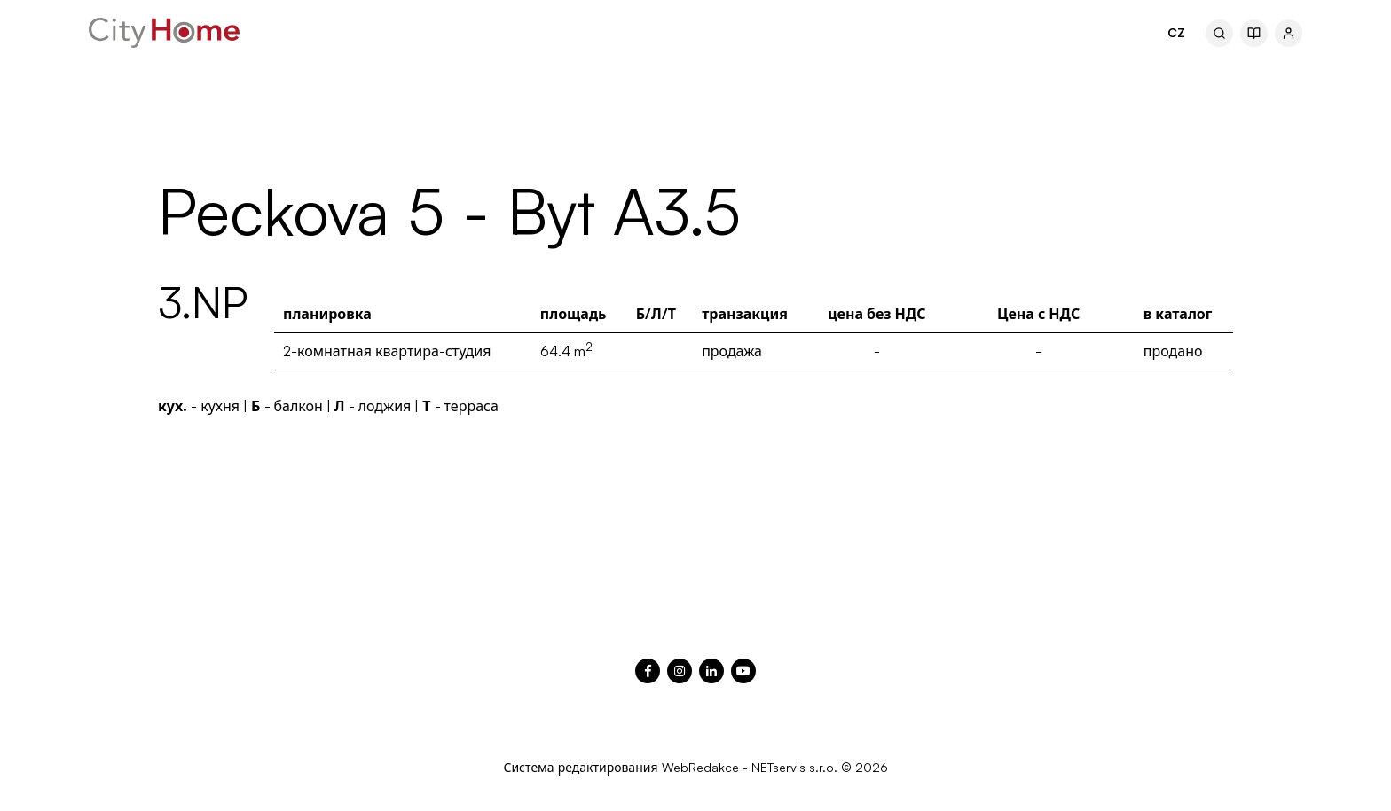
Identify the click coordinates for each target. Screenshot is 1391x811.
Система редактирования (580, 767)
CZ (1176, 32)
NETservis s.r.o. (794, 767)
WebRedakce (700, 767)
